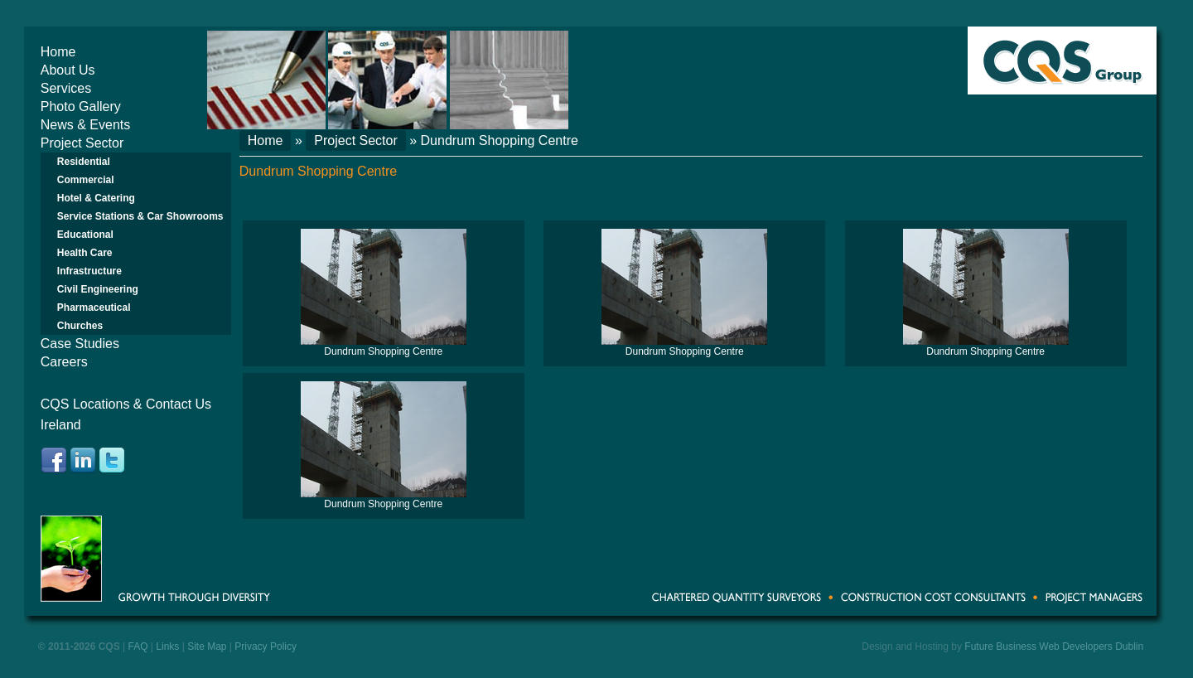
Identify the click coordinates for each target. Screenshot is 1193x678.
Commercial (85, 180)
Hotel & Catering (96, 198)
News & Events (85, 125)
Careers (64, 362)
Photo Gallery (81, 106)
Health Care (85, 253)
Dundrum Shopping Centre (383, 351)
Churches (80, 326)
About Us (68, 70)
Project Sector (82, 143)
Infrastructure (89, 271)
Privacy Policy (265, 646)
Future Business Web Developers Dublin (1053, 646)
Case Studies (80, 344)
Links (167, 646)
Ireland (61, 425)
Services (66, 88)
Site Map (206, 646)
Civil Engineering (97, 289)
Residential (83, 161)
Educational (85, 234)
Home (58, 52)
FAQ (138, 646)
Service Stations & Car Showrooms (140, 216)
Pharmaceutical (94, 307)
